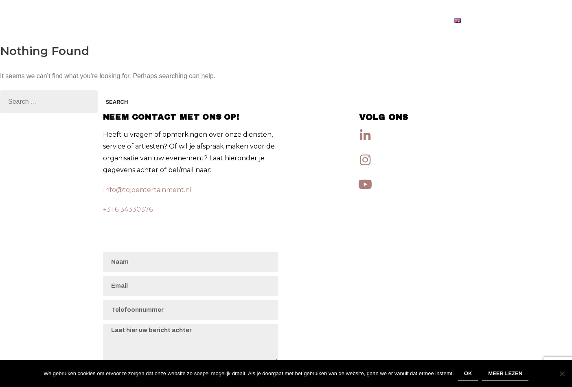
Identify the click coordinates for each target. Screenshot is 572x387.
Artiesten (423, 20)
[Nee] (562, 374)
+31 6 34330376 (128, 209)
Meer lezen (505, 373)
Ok (468, 373)
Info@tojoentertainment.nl (147, 190)
